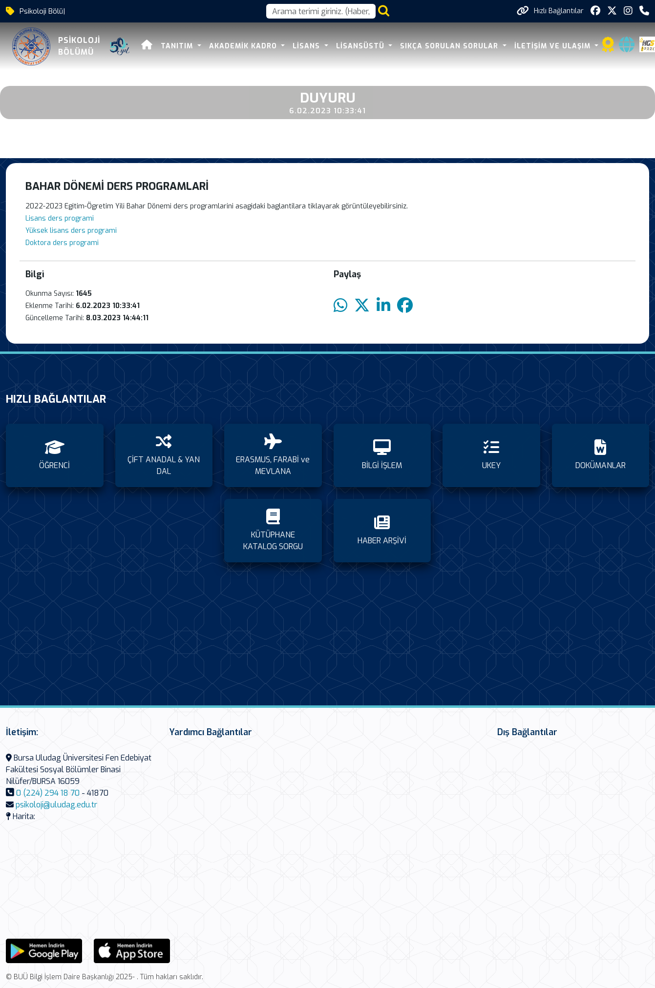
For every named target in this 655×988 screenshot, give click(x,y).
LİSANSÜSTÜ (361, 46)
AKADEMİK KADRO (244, 46)
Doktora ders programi (62, 242)
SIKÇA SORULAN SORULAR (450, 46)
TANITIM (178, 46)
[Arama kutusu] (321, 11)
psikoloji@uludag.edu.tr (56, 805)
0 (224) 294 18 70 (48, 793)
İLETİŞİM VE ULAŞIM (553, 46)
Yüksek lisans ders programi (71, 230)
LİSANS (307, 46)
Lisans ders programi (59, 218)
